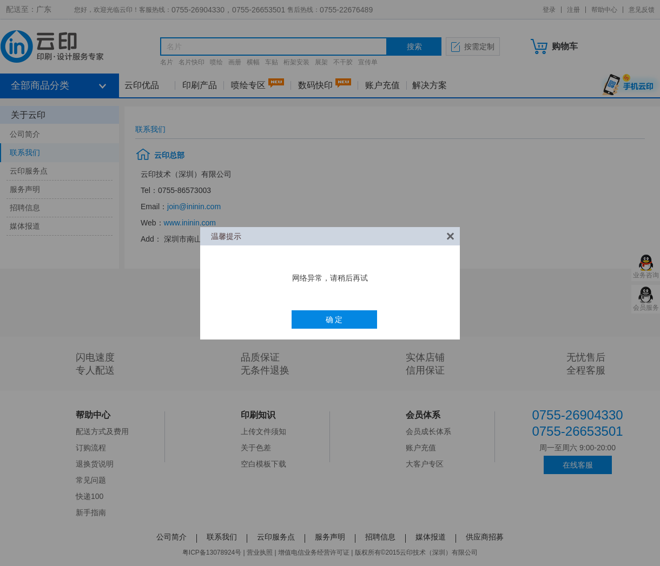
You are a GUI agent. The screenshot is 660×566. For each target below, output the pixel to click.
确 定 (334, 319)
